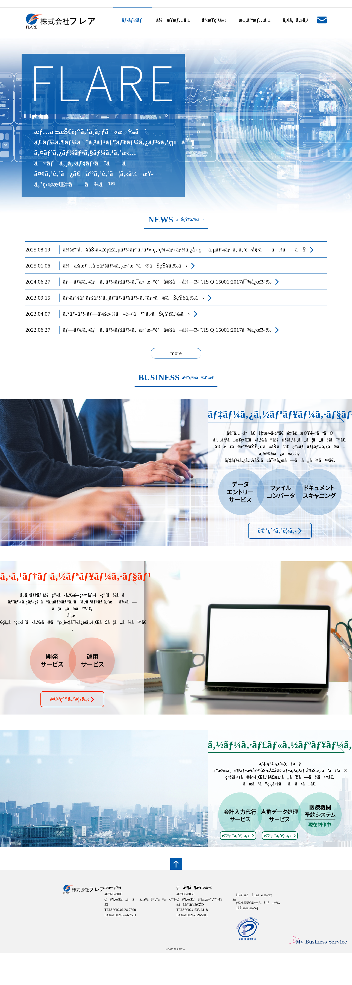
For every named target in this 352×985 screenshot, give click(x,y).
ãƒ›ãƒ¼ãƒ (132, 20)
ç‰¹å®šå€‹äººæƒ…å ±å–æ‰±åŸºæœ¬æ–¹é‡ (258, 905)
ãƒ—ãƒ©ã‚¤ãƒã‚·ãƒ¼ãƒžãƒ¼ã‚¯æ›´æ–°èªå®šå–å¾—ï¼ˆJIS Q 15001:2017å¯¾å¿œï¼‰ (167, 282)
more (176, 353)
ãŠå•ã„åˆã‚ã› (322, 20)
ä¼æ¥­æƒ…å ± (173, 20)
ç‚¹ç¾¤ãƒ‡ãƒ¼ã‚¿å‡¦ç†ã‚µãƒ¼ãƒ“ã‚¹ (196, 249)
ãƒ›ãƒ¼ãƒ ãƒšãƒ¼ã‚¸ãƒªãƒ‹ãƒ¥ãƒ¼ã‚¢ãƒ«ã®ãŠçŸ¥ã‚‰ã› (133, 298)
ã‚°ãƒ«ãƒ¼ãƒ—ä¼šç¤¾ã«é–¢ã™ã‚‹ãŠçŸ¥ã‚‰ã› (126, 314)
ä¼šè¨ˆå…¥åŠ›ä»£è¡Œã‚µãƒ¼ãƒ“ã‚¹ (103, 249)
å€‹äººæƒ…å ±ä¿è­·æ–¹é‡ (255, 895)
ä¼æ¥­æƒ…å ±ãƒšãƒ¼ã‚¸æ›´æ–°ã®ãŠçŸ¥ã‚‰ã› (125, 265)
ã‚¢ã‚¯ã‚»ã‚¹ (296, 20)
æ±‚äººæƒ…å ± (255, 20)
